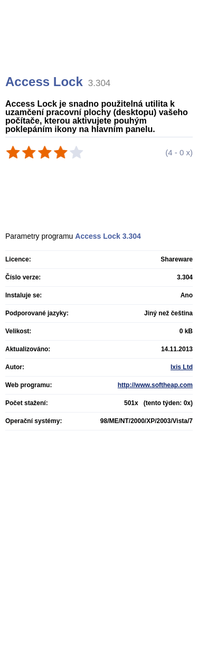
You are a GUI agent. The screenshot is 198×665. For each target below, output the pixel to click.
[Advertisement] (100, 50)
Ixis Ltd (182, 367)
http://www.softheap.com (155, 385)
